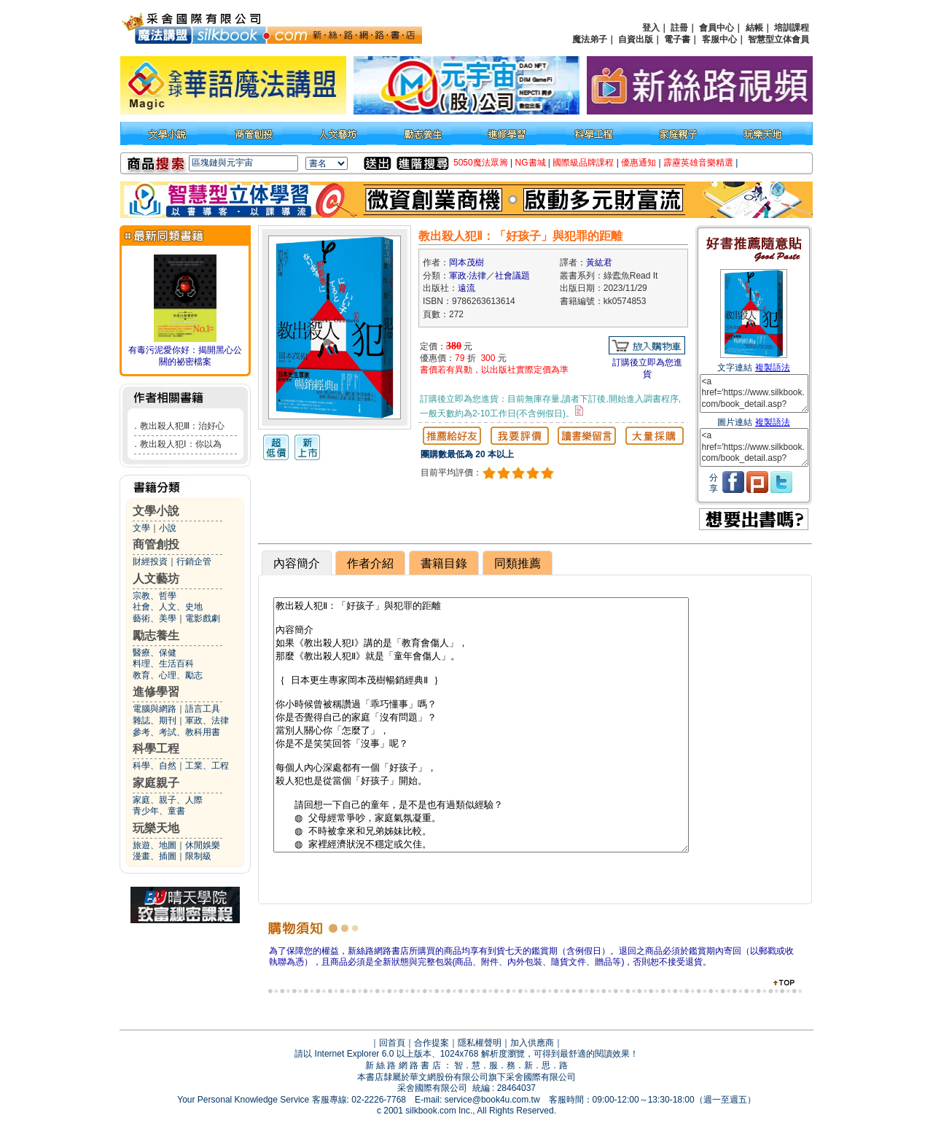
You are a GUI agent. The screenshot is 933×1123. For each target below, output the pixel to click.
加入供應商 (532, 1043)
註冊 (679, 28)
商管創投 (156, 544)
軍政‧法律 (467, 276)
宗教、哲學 (154, 596)
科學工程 (156, 748)
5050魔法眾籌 (480, 163)
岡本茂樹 (466, 262)
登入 (651, 28)
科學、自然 (154, 766)
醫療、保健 (154, 653)
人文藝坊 (156, 578)
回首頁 (392, 1043)
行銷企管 (193, 561)
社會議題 (512, 276)
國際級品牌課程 (583, 163)
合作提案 (431, 1043)
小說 (167, 528)
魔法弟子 (589, 39)
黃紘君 (599, 262)
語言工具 (202, 709)
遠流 (466, 288)
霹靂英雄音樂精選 (698, 163)
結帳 (754, 28)
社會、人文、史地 (168, 607)
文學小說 (156, 511)
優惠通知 (638, 163)
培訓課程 (791, 28)
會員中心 (716, 28)
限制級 (198, 856)
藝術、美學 (154, 618)
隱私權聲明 (479, 1043)
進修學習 (156, 691)
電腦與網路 (154, 709)
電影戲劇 (202, 618)
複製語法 (772, 367)
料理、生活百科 (163, 663)
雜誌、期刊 (154, 720)
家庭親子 (156, 783)
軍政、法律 (207, 720)
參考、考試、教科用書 (176, 732)
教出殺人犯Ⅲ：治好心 (182, 426)
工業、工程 (207, 766)
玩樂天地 (156, 828)
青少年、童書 (159, 811)
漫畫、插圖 (154, 856)
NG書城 (530, 163)
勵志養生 (156, 635)
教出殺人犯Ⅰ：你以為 (181, 444)
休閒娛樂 (202, 845)
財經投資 (150, 561)
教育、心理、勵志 (168, 675)
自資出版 (635, 39)
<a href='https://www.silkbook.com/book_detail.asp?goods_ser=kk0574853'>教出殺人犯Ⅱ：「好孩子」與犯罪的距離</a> (754, 393)
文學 (141, 528)
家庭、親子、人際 (168, 800)
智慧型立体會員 (778, 39)
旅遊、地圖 (154, 845)
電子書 (677, 39)
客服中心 (719, 39)
